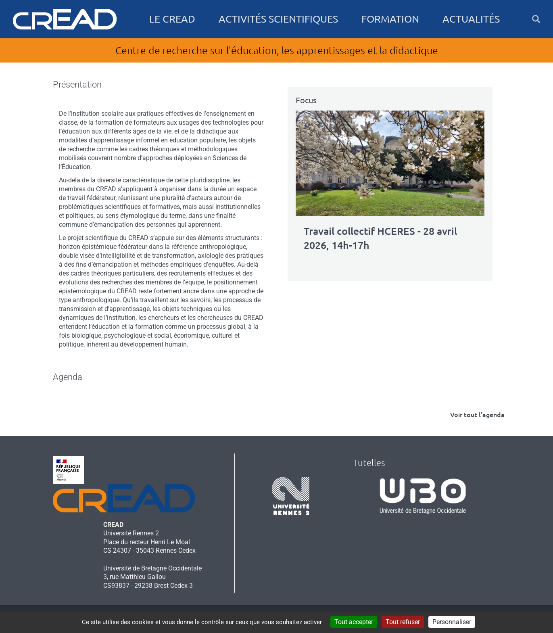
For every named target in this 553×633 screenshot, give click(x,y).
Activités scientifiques (278, 19)
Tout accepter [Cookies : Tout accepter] (353, 622)
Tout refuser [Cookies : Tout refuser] (403, 622)
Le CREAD (172, 19)
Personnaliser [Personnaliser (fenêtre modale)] (451, 622)
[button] (536, 19)
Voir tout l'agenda (477, 414)
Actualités (471, 19)
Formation (390, 19)
